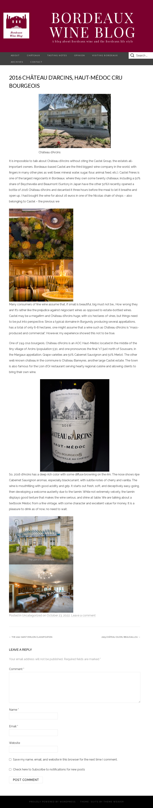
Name (14, 709)
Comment (16, 669)
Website (14, 743)
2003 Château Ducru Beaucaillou (121, 637)
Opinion (79, 55)
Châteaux (33, 55)
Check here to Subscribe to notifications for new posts (47, 769)
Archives (17, 62)
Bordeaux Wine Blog (92, 24)
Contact (36, 62)
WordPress (68, 802)
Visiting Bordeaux (105, 55)
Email (13, 726)
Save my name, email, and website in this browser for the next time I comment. (65, 759)
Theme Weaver (114, 802)
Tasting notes (57, 55)
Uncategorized (32, 615)
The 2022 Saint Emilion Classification (30, 637)
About (15, 55)
